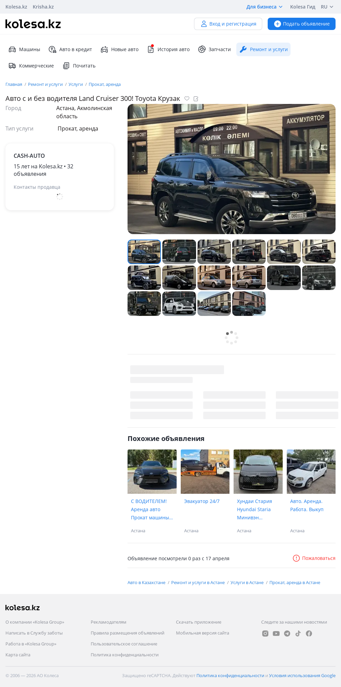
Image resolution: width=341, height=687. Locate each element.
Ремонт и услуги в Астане (198, 582)
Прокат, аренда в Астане (294, 582)
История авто (168, 49)
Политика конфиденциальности (125, 655)
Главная (14, 84)
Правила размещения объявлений (127, 633)
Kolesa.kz (16, 6)
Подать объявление (301, 23)
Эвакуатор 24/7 (202, 501)
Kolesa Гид (302, 6)
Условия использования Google (302, 675)
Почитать (78, 66)
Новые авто (119, 49)
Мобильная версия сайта (202, 633)
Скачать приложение (198, 622)
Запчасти (214, 49)
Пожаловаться (314, 558)
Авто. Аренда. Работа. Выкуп (307, 505)
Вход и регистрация (228, 23)
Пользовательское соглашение (124, 644)
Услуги (76, 84)
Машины (24, 49)
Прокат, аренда (105, 84)
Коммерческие (31, 66)
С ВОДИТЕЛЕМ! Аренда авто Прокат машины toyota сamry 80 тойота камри (150, 510)
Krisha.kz (43, 6)
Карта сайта (17, 655)
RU (328, 7)
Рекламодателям (109, 622)
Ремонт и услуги (46, 84)
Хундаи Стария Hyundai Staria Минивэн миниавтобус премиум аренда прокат (257, 510)
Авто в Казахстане (147, 582)
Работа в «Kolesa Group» (30, 644)
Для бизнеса (266, 7)
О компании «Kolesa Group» (34, 622)
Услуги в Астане (248, 582)
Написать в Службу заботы (34, 633)
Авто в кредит (70, 49)
